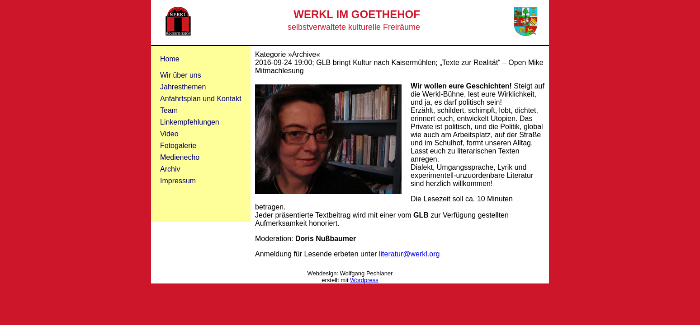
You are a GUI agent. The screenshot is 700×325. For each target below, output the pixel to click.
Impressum (178, 181)
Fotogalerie (178, 145)
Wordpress (364, 280)
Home (170, 59)
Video (169, 134)
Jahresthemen (183, 87)
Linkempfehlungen (189, 122)
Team (169, 110)
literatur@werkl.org (409, 254)
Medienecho (179, 157)
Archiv (170, 169)
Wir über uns (180, 75)
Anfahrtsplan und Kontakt (200, 98)
